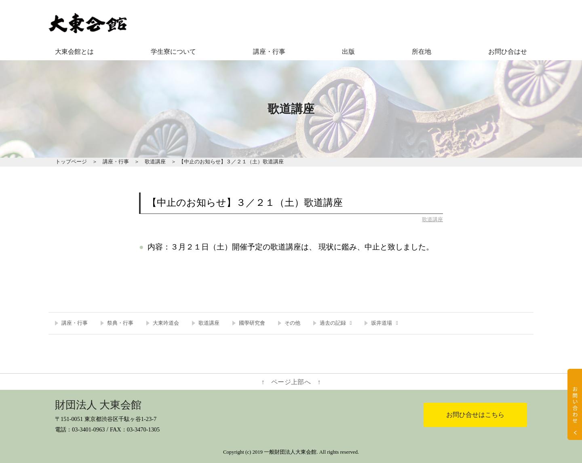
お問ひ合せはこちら (475, 414)
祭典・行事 (120, 323)
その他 (292, 323)
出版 (348, 51)
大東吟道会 (166, 323)
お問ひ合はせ (507, 51)
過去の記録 (333, 323)
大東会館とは (74, 51)
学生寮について (173, 51)
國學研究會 (252, 323)
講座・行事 (269, 51)
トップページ (71, 162)
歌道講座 (155, 162)
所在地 (421, 51)
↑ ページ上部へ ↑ (291, 381)
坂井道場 (381, 323)
